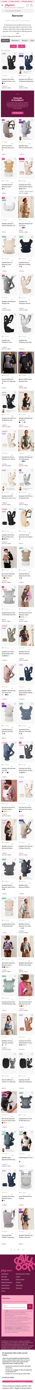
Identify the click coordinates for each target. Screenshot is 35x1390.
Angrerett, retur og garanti (23, 1274)
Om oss (3, 1291)
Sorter (21, 46)
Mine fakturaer (5, 1279)
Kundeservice (4, 1274)
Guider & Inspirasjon (6, 1282)
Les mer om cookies (8, 1377)
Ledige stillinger (5, 1288)
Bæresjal (24, 40)
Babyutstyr (8, 20)
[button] (2, 5)
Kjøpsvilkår (4, 1276)
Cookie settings (5, 1285)
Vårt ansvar (19, 1288)
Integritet (18, 1282)
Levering (18, 1276)
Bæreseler (5, 40)
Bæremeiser (15, 40)
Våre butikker (19, 1285)
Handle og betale (20, 1279)
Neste (23, 1250)
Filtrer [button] (13, 46)
